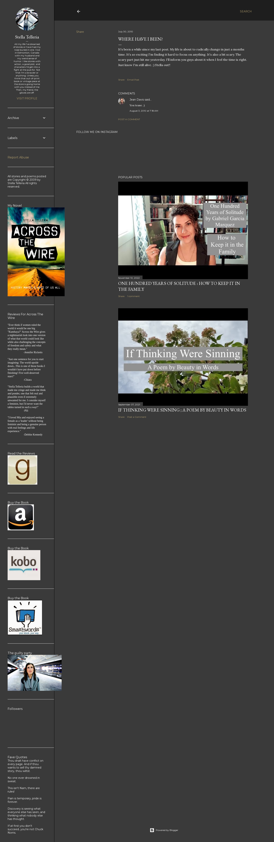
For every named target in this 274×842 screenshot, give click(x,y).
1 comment (133, 296)
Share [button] (80, 32)
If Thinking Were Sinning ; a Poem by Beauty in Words (182, 410)
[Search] (246, 11)
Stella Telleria (27, 37)
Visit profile (27, 98)
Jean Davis (137, 99)
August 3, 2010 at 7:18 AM (144, 110)
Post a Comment (129, 119)
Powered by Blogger (164, 830)
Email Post (133, 79)
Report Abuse (18, 157)
